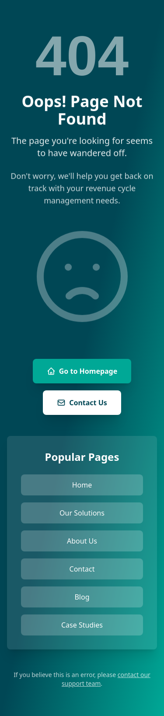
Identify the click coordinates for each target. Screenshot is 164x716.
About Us (82, 541)
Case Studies (82, 625)
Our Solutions (82, 513)
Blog (81, 597)
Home (82, 485)
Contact (82, 569)
